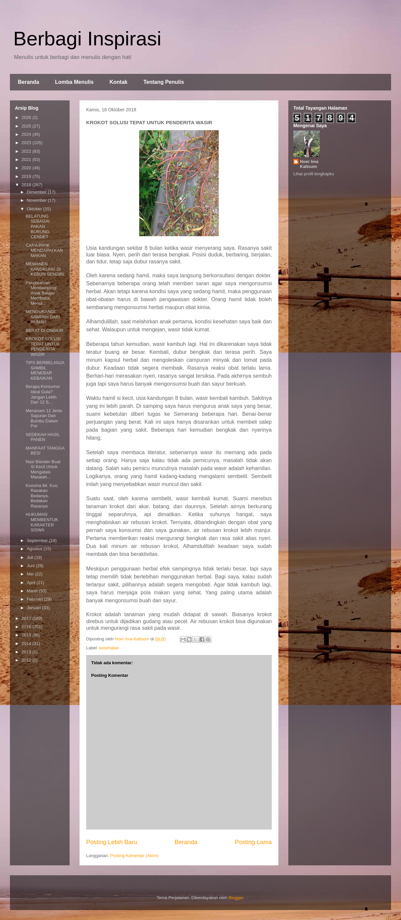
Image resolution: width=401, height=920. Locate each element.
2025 (27, 126)
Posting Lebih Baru (111, 842)
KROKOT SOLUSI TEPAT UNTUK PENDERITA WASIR (43, 346)
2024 (27, 134)
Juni (31, 565)
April (32, 582)
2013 (27, 651)
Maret (33, 590)
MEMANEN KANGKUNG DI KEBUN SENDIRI (45, 269)
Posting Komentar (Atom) (134, 855)
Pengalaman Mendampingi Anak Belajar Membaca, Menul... (41, 293)
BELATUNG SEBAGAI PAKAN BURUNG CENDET (37, 226)
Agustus (35, 548)
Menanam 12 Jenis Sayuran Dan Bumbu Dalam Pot (44, 418)
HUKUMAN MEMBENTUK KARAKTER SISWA (42, 522)
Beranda (28, 82)
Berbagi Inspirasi (87, 38)
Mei (31, 573)
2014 (27, 643)
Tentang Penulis (163, 82)
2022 (27, 151)
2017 (27, 618)
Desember (37, 191)
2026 (27, 117)
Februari (35, 599)
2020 (27, 167)
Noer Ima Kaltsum (309, 164)
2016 (27, 626)
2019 (27, 176)
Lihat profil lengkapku (313, 173)
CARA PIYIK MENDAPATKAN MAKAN (44, 250)
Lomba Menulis (74, 82)
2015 (27, 634)
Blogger (236, 897)
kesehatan (109, 647)
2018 (27, 184)
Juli (30, 557)
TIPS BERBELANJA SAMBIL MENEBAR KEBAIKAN (45, 370)
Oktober (35, 208)
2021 (27, 159)
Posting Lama (253, 842)
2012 (27, 660)
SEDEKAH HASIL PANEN (43, 437)
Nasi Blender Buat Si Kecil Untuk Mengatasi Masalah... (43, 469)
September (38, 540)
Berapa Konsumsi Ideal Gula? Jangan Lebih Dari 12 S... (43, 394)
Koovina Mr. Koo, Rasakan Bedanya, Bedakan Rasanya (42, 496)
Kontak (118, 82)
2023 (27, 142)
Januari (34, 607)
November (37, 200)
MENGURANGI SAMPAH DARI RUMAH (43, 316)
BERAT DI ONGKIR (44, 330)
